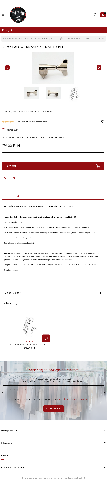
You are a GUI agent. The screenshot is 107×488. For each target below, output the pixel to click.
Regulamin (64, 399)
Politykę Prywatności (80, 399)
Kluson (29, 341)
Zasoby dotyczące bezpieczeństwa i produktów (29, 111)
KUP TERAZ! (53, 166)
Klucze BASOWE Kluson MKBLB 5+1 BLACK (29, 344)
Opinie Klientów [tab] (12, 292)
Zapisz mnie (53, 408)
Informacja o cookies (32, 477)
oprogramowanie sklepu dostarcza (60, 477)
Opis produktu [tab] (12, 195)
